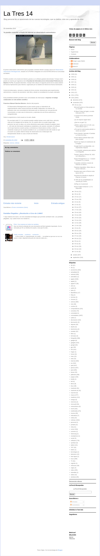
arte (72, 286)
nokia (72, 418)
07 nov (76, 236)
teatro (72, 449)
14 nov (76, 217)
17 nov (76, 209)
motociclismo (75, 406)
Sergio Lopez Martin (79, 61)
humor (73, 354)
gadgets (73, 342)
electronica (74, 329)
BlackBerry (74, 292)
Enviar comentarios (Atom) (20, 207)
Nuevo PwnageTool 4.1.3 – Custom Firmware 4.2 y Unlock (84, 159)
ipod (72, 370)
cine (72, 304)
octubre (75, 255)
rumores (73, 431)
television (73, 454)
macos (73, 395)
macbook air (74, 390)
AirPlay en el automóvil (81, 184)
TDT (72, 447)
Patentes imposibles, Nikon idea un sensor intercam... (84, 168)
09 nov (76, 230)
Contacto (73, 54)
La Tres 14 (18, 13)
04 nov (76, 243)
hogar (72, 352)
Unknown (75, 64)
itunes (72, 372)
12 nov (76, 223)
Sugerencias (74, 52)
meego (73, 399)
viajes (72, 468)
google (73, 345)
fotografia (73, 338)
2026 (73, 74)
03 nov (76, 246)
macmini (73, 392)
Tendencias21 (11, 137)
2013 (73, 90)
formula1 (73, 336)
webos (73, 474)
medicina (73, 397)
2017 (73, 82)
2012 (73, 92)
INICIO (71, 537)
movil (72, 408)
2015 (73, 87)
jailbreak (73, 374)
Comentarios (75, 505)
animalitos (74, 276)
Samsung (74, 433)
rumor (72, 429)
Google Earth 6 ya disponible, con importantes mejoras (84, 147)
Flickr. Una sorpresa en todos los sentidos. (26, 224)
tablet (72, 445)
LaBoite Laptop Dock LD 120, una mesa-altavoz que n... (84, 125)
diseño (73, 327)
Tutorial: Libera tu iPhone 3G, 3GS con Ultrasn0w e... (84, 155)
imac (72, 356)
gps (72, 347)
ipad (72, 365)
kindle (72, 379)
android (73, 274)
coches (73, 306)
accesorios (74, 270)
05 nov (76, 241)
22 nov (76, 202)
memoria (73, 402)
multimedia (74, 411)
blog (72, 295)
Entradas (73, 502)
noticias (17, 143)
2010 (73, 97)
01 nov (76, 251)
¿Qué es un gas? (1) (80, 122)
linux (72, 386)
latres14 (75, 66)
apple (72, 279)
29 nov (76, 191)
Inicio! (72, 49)
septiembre (76, 257)
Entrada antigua (57, 203)
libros (72, 383)
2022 (73, 77)
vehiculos (73, 465)
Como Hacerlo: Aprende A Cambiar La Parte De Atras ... (84, 134)
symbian (73, 443)
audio (72, 288)
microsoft (73, 404)
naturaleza (74, 415)
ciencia (12, 143)
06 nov (76, 238)
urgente (73, 463)
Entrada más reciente (12, 203)
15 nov (76, 215)
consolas (73, 311)
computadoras (75, 308)
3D (72, 265)
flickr (72, 333)
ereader (73, 331)
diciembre (76, 100)
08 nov (76, 233)
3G (72, 267)
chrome (73, 299)
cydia (72, 317)
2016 (73, 84)
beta (72, 290)
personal (73, 422)
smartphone (74, 436)
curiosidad (74, 313)
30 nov (76, 105)
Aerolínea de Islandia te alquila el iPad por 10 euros (84, 176)
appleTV (73, 283)
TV (72, 461)
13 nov (76, 220)
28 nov (76, 194)
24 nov (76, 197)
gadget (73, 340)
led (72, 381)
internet (73, 361)
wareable (73, 472)
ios (72, 363)
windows (73, 477)
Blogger (60, 550)
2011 (73, 95)
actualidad (74, 272)
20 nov (76, 207)
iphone (73, 367)
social (72, 438)
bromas (73, 297)
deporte (73, 324)
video (72, 470)
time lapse (74, 456)
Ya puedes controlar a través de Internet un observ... (83, 163)
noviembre (76, 102)
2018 (73, 79)
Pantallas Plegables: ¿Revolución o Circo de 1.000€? (23, 213)
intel (72, 358)
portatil (73, 424)
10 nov (76, 228)
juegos (73, 377)
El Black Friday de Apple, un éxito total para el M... (84, 112)
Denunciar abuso (75, 481)
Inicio (36, 203)
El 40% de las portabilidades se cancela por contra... (83, 180)
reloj (72, 427)
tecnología (74, 452)
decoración (74, 322)
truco (72, 459)
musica (73, 413)
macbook (73, 388)
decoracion (74, 320)
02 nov (76, 249)
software (73, 440)
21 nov (76, 204)
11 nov (76, 225)
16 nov (76, 212)
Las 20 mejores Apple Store (82, 119)
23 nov (76, 199)
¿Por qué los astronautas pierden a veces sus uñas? (84, 130)
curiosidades (74, 315)
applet (72, 281)
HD (72, 349)
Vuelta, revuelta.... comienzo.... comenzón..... (27, 234)
